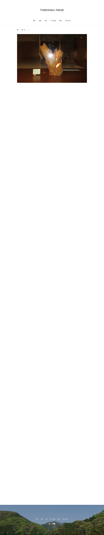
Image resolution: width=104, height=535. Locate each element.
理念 (34, 20)
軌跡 (60, 20)
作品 (46, 20)
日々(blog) (53, 20)
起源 (40, 20)
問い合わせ (68, 20)
